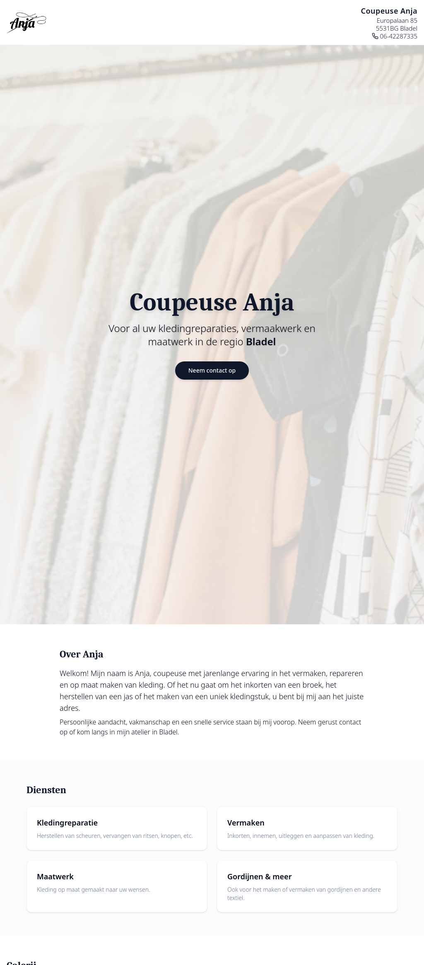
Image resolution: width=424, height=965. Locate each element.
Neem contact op (212, 370)
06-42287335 (394, 36)
